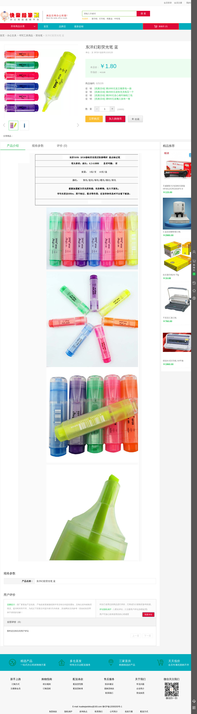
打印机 (102, 19)
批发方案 (129, 711)
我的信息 (191, 3)
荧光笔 (39, 35)
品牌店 (62, 26)
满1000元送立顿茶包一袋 (118, 88)
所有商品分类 (23, 26)
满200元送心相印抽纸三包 (119, 95)
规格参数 (38, 145)
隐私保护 (68, 711)
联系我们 (109, 693)
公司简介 (114, 711)
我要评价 (148, 614)
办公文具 (11, 35)
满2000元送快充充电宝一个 (120, 92)
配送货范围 (78, 684)
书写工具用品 (26, 35)
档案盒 (110, 19)
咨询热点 (83, 711)
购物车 (160, 26)
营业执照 (140, 693)
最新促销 (78, 26)
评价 (62, 145)
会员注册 (178, 3)
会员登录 (168, 3)
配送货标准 (78, 688)
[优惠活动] (100, 88)
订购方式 (16, 684)
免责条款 (53, 711)
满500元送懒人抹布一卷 (118, 98)
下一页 (147, 635)
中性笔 (117, 19)
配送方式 (144, 711)
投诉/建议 (109, 684)
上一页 (135, 635)
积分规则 (47, 684)
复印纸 (95, 19)
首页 (46, 26)
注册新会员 (16, 688)
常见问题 (140, 684)
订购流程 (47, 688)
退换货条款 (109, 688)
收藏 (135, 118)
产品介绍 (13, 145)
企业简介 (140, 688)
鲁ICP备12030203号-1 (112, 706)
